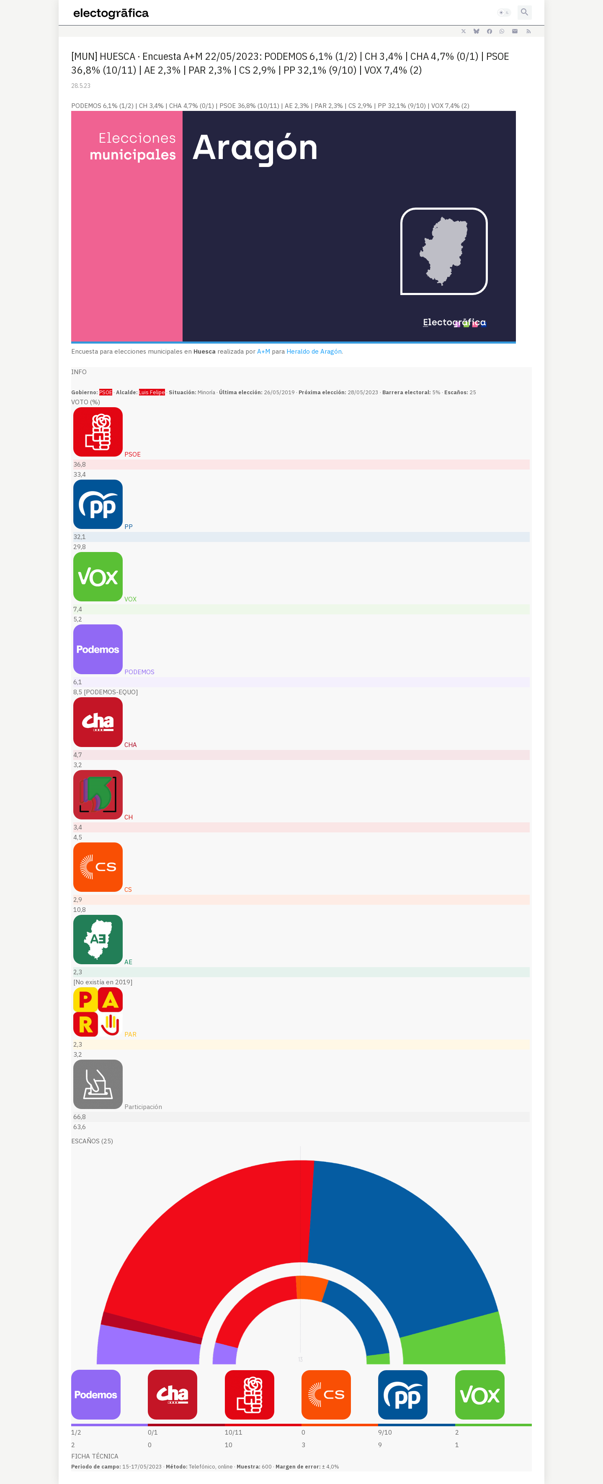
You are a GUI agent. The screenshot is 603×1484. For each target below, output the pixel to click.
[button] (504, 12)
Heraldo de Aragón (314, 351)
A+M (263, 351)
